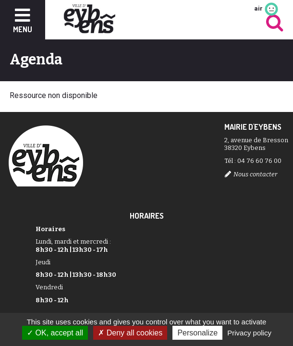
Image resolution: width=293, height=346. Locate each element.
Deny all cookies (130, 333)
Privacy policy (249, 333)
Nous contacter (255, 174)
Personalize (197, 333)
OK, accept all (55, 333)
